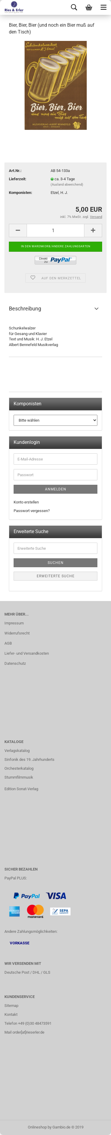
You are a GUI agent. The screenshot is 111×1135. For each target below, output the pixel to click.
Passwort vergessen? (32, 510)
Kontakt (10, 1014)
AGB (8, 643)
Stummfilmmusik (18, 777)
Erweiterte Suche (56, 576)
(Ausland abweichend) (67, 184)
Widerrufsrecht (17, 633)
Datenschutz (15, 663)
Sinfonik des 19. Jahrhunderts (29, 759)
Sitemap (11, 1005)
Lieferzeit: (17, 179)
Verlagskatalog (17, 750)
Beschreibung (25, 308)
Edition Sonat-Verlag (21, 789)
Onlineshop (37, 1127)
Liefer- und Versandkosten (26, 653)
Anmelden (55, 489)
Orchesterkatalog (18, 768)
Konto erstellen (26, 502)
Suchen (56, 563)
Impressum (14, 623)
